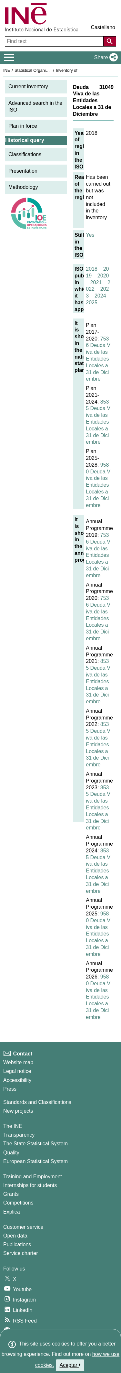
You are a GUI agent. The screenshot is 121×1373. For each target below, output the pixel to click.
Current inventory (28, 86)
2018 (91, 269)
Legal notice (17, 1071)
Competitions (18, 1202)
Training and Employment (32, 1176)
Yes (90, 235)
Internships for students (30, 1185)
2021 (96, 282)
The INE (12, 1126)
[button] (105, 57)
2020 (103, 275)
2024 (100, 295)
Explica (11, 1212)
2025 (91, 302)
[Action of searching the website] (109, 41)
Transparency (19, 1135)
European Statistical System (35, 1161)
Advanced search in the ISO (35, 106)
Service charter (20, 1253)
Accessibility (17, 1080)
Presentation (22, 171)
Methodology (23, 187)
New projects (18, 1111)
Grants (11, 1194)
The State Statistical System (35, 1143)
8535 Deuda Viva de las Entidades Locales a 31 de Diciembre (98, 422)
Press (9, 1089)
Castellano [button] (103, 27)
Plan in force (22, 126)
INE (6, 70)
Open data (15, 1235)
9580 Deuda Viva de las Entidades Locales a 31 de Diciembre (98, 485)
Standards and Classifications (37, 1102)
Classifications (24, 154)
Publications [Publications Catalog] (17, 1244)
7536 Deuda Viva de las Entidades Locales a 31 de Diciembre (98, 359)
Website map (18, 1062)
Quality (11, 1152)
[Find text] (55, 41)
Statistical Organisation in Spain (44, 70)
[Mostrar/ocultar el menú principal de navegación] (9, 57)
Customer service (23, 1227)
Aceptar (70, 1365)
